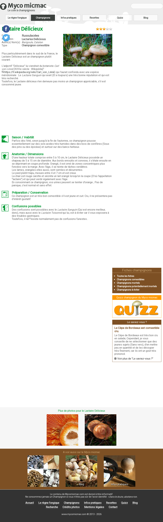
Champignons (43, 17)
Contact (113, 507)
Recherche (52, 507)
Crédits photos (71, 507)
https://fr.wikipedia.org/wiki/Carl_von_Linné (29, 72)
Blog (146, 17)
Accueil (29, 502)
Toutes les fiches (125, 276)
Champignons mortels (128, 283)
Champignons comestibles (130, 279)
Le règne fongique (17, 17)
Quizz (120, 17)
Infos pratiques (68, 17)
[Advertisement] (57, 111)
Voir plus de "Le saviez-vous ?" (135, 358)
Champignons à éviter (128, 289)
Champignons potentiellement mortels (137, 286)
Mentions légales (94, 507)
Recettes (94, 17)
